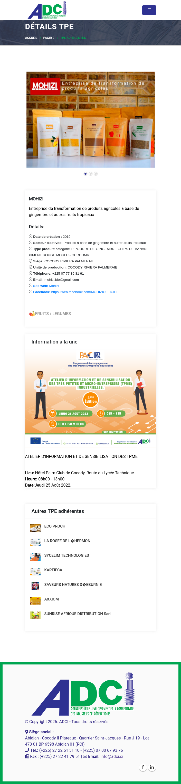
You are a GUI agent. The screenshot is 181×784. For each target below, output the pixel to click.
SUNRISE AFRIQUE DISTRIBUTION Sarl (77, 613)
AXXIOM (51, 599)
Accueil (31, 38)
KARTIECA (53, 570)
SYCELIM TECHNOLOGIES (66, 555)
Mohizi (46, 286)
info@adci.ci (112, 756)
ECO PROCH (54, 526)
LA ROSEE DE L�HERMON (67, 541)
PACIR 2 (48, 38)
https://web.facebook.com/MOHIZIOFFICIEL (75, 292)
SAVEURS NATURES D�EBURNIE (73, 584)
